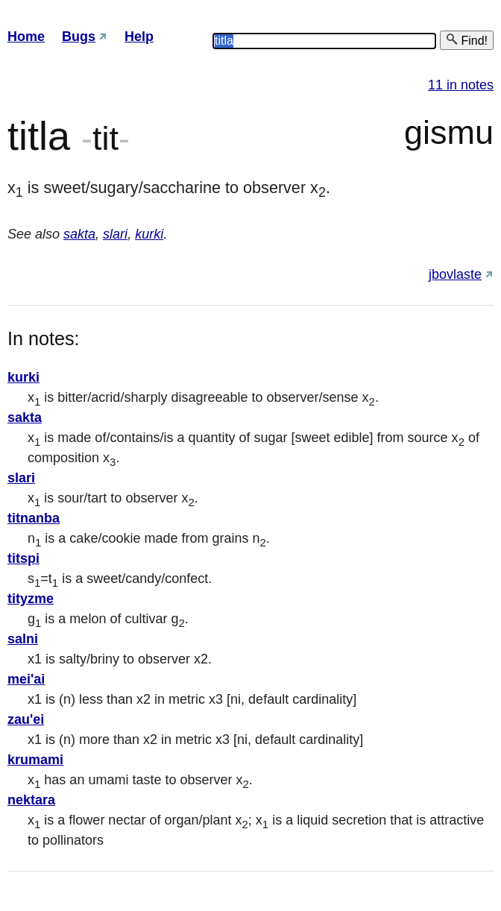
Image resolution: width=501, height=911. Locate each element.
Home (26, 36)
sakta (79, 234)
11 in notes (461, 85)
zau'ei (25, 719)
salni (22, 638)
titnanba (33, 518)
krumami (35, 759)
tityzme (30, 598)
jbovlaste (455, 274)
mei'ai (26, 679)
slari (115, 234)
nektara (31, 799)
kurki (149, 234)
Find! (467, 40)
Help (139, 36)
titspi (23, 558)
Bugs (78, 36)
